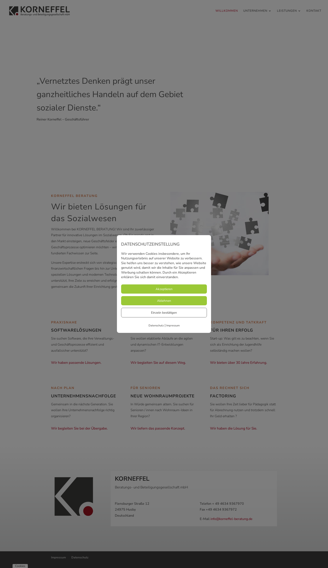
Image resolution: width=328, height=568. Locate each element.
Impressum (173, 325)
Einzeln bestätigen (164, 313)
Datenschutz (156, 325)
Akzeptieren (164, 289)
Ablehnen (164, 301)
